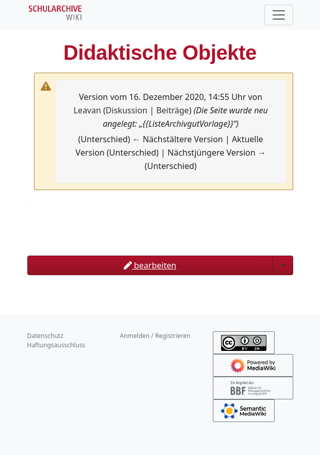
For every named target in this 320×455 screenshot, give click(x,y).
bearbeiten (150, 265)
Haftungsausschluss (56, 345)
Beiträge (172, 110)
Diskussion (126, 110)
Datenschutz (45, 335)
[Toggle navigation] (278, 15)
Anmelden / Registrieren (155, 335)
